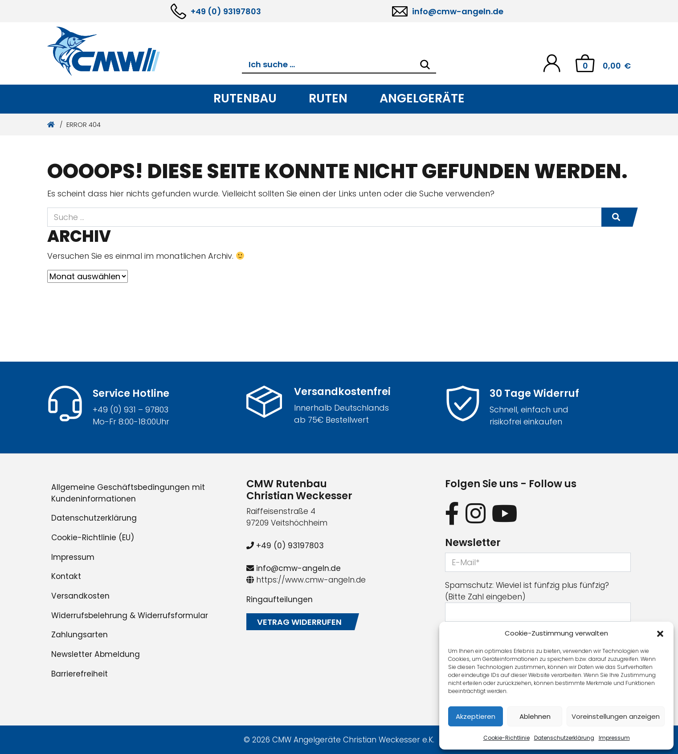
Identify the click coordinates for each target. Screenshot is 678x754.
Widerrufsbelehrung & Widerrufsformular (129, 615)
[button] (660, 633)
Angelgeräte (422, 98)
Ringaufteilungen (279, 599)
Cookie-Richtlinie (506, 738)
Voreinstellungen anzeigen (616, 716)
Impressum (614, 738)
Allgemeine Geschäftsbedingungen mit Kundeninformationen (128, 493)
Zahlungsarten (79, 634)
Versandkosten (80, 596)
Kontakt (66, 576)
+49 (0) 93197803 (226, 11)
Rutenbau (245, 98)
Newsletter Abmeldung (95, 654)
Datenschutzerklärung (564, 738)
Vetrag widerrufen (299, 622)
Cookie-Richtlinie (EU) (92, 537)
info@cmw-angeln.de (457, 11)
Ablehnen (535, 716)
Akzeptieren (475, 716)
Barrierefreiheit (79, 673)
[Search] (425, 64)
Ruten (328, 98)
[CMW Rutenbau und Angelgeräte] (144, 51)
